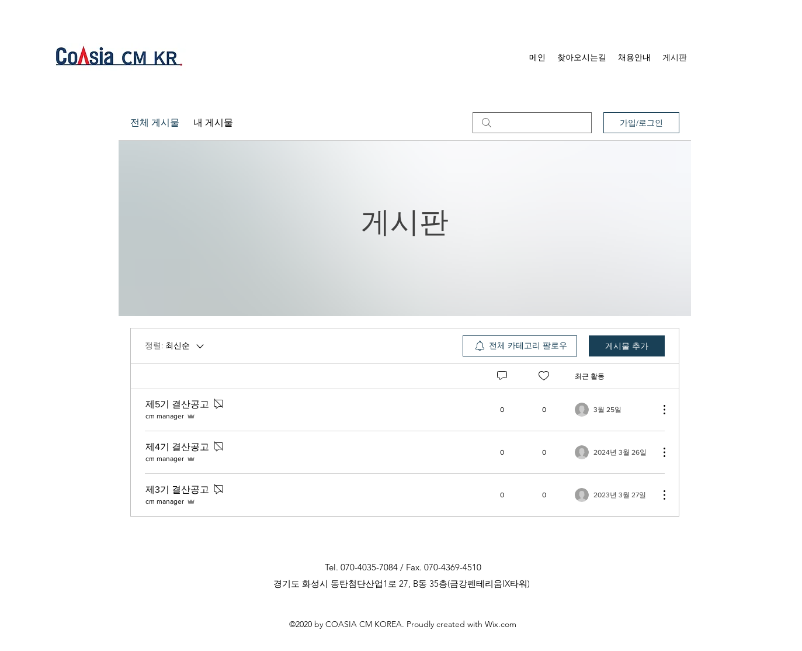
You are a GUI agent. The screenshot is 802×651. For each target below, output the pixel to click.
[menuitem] (520, 345)
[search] (532, 122)
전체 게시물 (154, 122)
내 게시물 (213, 122)
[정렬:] (175, 346)
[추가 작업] (658, 410)
